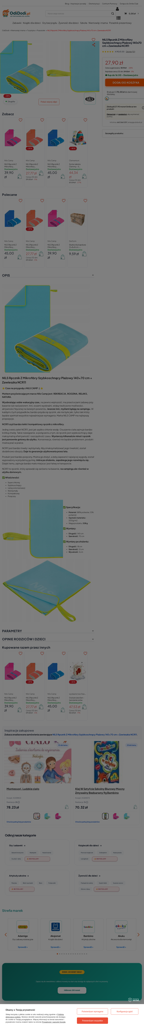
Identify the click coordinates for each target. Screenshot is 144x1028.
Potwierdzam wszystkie (92, 1021)
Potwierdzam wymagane (92, 1011)
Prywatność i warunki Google (54, 1022)
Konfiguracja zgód (124, 1011)
